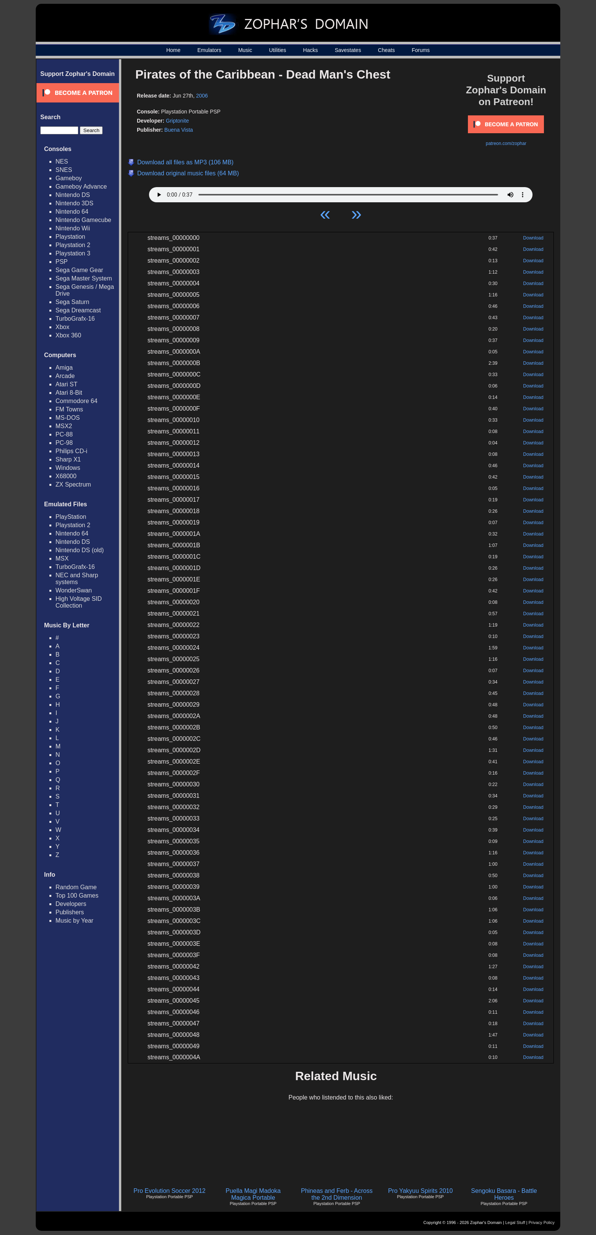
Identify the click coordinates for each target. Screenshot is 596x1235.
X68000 (65, 476)
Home (173, 50)
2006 (202, 96)
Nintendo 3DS (74, 203)
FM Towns (69, 409)
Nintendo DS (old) (79, 550)
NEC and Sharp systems (76, 578)
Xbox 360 (68, 335)
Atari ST (66, 384)
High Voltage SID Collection (78, 602)
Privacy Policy (542, 1222)
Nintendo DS (72, 195)
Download (533, 238)
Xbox (62, 327)
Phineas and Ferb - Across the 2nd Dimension (337, 1194)
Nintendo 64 (71, 211)
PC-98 (64, 442)
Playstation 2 (72, 245)
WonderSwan (73, 590)
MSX (62, 558)
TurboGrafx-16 (75, 318)
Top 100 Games (76, 895)
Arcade (65, 376)
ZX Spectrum (73, 484)
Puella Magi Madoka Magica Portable (253, 1194)
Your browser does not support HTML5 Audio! (341, 192)
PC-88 (64, 434)
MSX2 (63, 426)
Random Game (76, 887)
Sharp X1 (68, 459)
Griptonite (177, 121)
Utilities (277, 50)
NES (61, 161)
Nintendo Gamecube (83, 220)
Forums (421, 50)
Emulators (209, 50)
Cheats (386, 50)
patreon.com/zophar (506, 143)
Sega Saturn (72, 302)
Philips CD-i (71, 451)
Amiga (64, 367)
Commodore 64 (76, 401)
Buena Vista (178, 130)
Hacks (310, 50)
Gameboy (68, 178)
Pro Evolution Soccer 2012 (169, 1191)
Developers (70, 904)
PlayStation (70, 517)
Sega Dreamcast (78, 310)
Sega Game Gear (79, 270)
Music (245, 50)
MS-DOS (67, 417)
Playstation (70, 236)
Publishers (69, 912)
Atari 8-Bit (68, 392)
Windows (67, 468)
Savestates (348, 50)
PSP (61, 261)
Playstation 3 (72, 253)
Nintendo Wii (72, 228)
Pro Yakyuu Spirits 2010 (420, 1191)
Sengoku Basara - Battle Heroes (504, 1194)
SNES (63, 170)
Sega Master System (83, 278)
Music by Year (74, 920)
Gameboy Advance (81, 186)
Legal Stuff (515, 1222)
